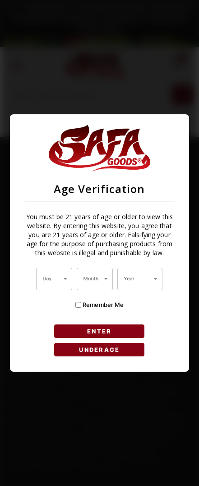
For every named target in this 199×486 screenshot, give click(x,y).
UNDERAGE (99, 349)
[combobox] (54, 279)
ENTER (99, 331)
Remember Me (99, 305)
